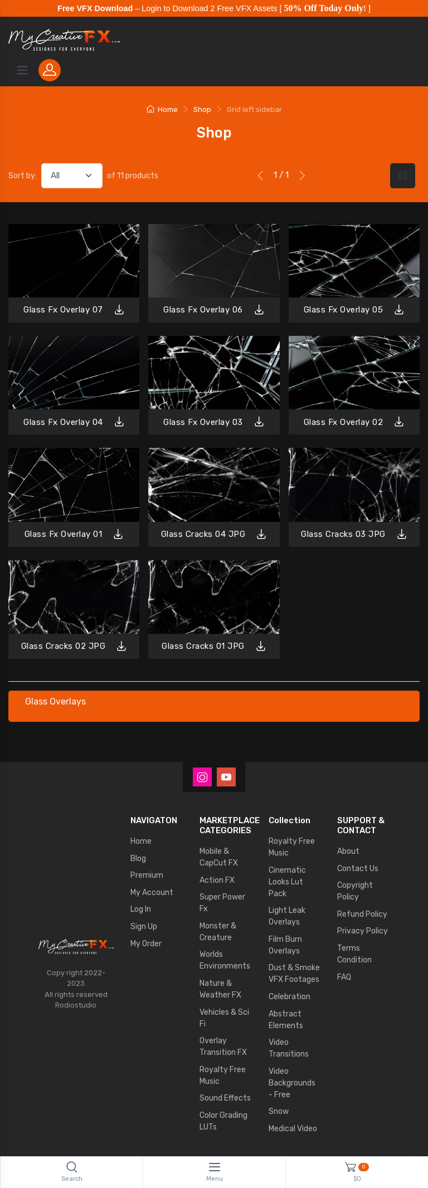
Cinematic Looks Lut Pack (287, 882)
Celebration (289, 996)
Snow (279, 1111)
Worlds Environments (225, 960)
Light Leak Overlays (287, 916)
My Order (146, 944)
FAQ (344, 977)
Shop (202, 109)
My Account (151, 892)
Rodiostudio (75, 1005)
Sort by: (22, 175)
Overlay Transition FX (223, 1046)
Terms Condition (354, 954)
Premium (146, 875)
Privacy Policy (362, 931)
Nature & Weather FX (220, 989)
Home (162, 109)
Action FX (217, 880)
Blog (138, 858)
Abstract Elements (286, 1019)
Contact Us (357, 868)
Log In (140, 909)
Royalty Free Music (223, 1075)
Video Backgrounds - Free (292, 1083)
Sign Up (143, 926)
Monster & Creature (218, 931)
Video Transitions (289, 1048)
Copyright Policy (355, 891)
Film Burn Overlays (285, 945)
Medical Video (293, 1128)
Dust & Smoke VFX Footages (294, 973)
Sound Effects (225, 1098)
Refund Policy (362, 914)
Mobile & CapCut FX (219, 857)
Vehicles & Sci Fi (224, 1018)
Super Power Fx (222, 902)
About (348, 851)
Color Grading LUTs (223, 1121)
